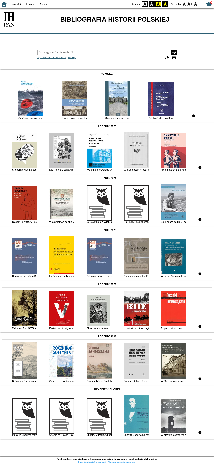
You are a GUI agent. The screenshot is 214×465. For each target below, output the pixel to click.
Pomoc (43, 4)
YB (158, 3)
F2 (197, 3)
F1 (190, 3)
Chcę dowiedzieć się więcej (92, 462)
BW (151, 3)
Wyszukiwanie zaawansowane (51, 57)
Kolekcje (72, 57)
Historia (30, 4)
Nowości (16, 4)
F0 (184, 3)
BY (165, 3)
